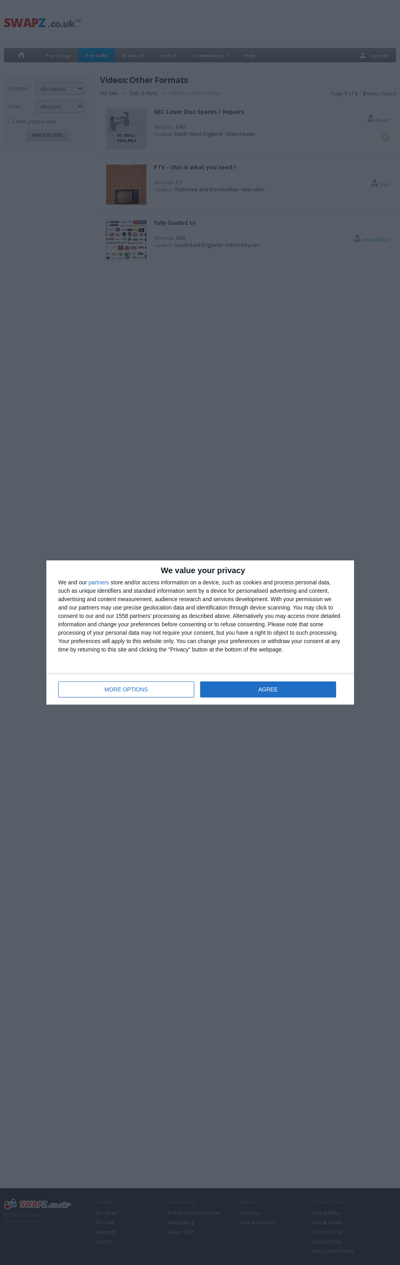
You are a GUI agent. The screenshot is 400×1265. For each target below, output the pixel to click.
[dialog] (200, 632)
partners (99, 582)
